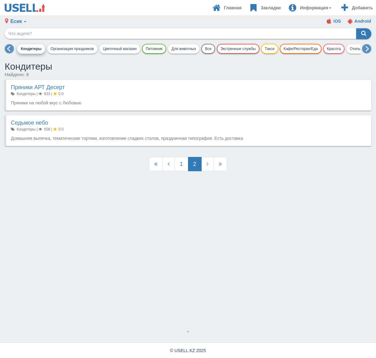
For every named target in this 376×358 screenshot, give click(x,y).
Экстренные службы (238, 49)
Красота (334, 49)
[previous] (9, 48)
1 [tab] (188, 331)
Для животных (184, 49)
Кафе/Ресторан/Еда (301, 49)
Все (208, 49)
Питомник (154, 49)
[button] (310, 8)
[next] (366, 48)
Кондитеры (31, 49)
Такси (270, 49)
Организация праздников (72, 49)
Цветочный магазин (120, 49)
